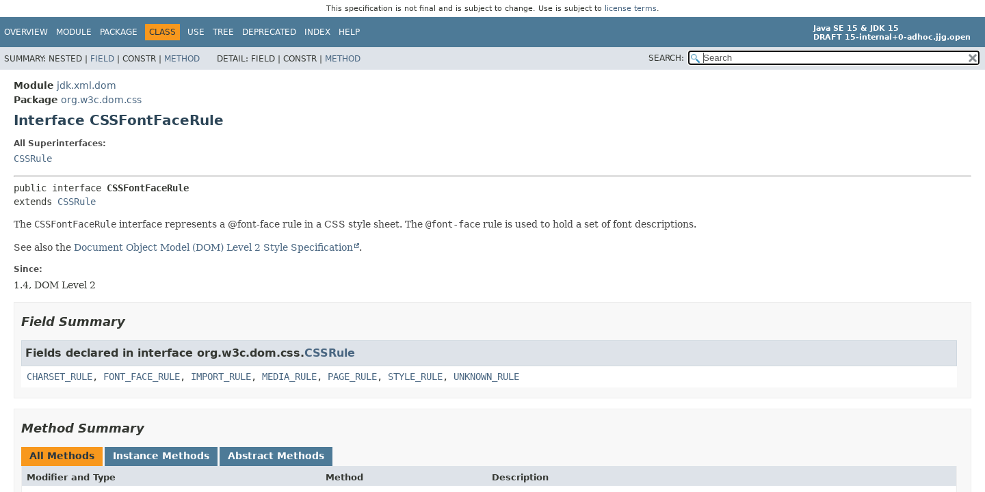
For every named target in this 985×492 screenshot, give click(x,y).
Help (349, 32)
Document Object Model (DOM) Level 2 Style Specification (213, 247)
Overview (26, 32)
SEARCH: (666, 58)
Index (317, 32)
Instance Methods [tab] (161, 455)
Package (118, 32)
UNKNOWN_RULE (486, 376)
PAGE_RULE (352, 376)
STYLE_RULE (415, 376)
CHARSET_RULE (59, 376)
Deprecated (269, 32)
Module (74, 32)
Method (182, 59)
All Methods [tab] (61, 455)
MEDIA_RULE (289, 376)
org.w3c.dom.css (101, 99)
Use (196, 32)
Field (102, 59)
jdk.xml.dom (86, 85)
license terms (631, 8)
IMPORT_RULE (221, 376)
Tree (223, 32)
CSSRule (33, 158)
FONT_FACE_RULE (141, 376)
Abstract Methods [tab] (276, 455)
